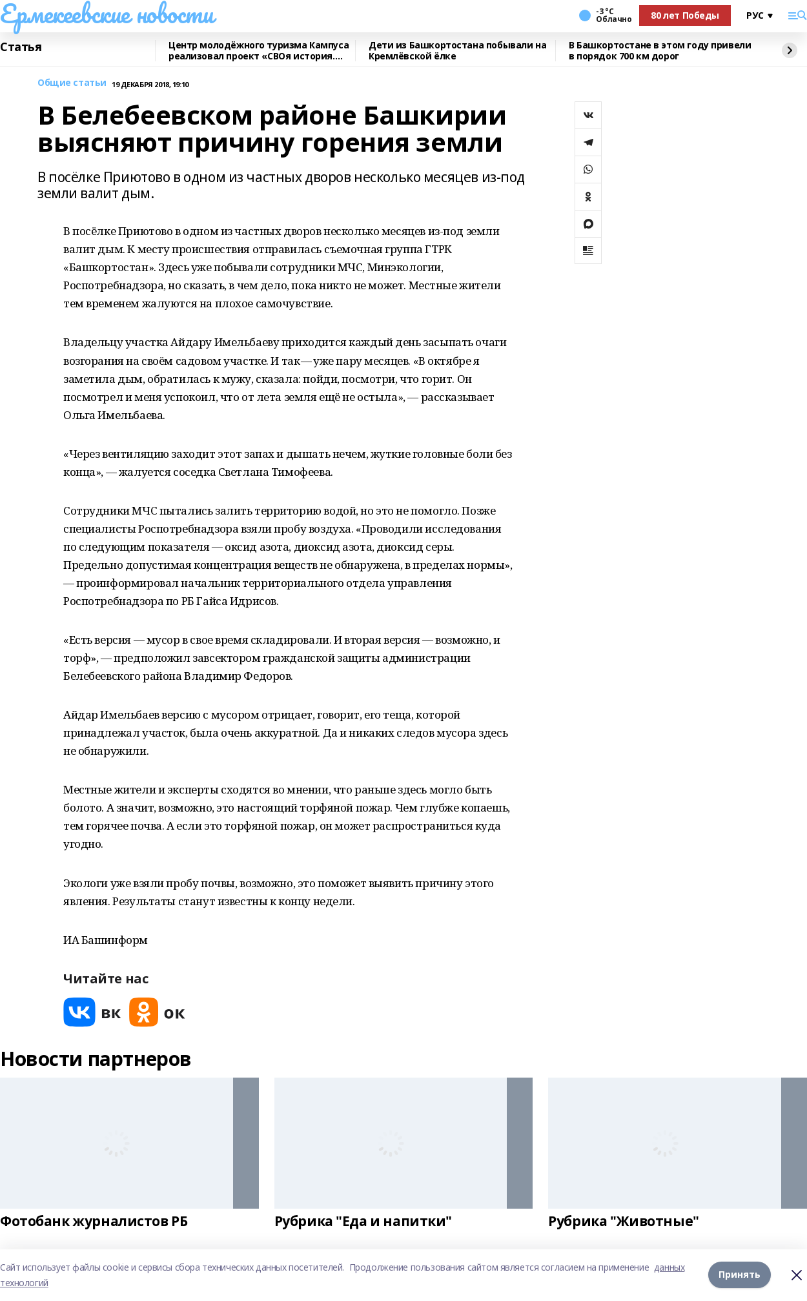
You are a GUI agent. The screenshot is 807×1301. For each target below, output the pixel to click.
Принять (740, 1275)
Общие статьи (72, 82)
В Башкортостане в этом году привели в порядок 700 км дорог (660, 50)
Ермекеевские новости (107, 13)
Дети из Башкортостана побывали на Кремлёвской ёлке (457, 50)
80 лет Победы (685, 15)
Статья (20, 47)
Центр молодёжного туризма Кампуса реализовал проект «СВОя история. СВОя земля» (259, 50)
